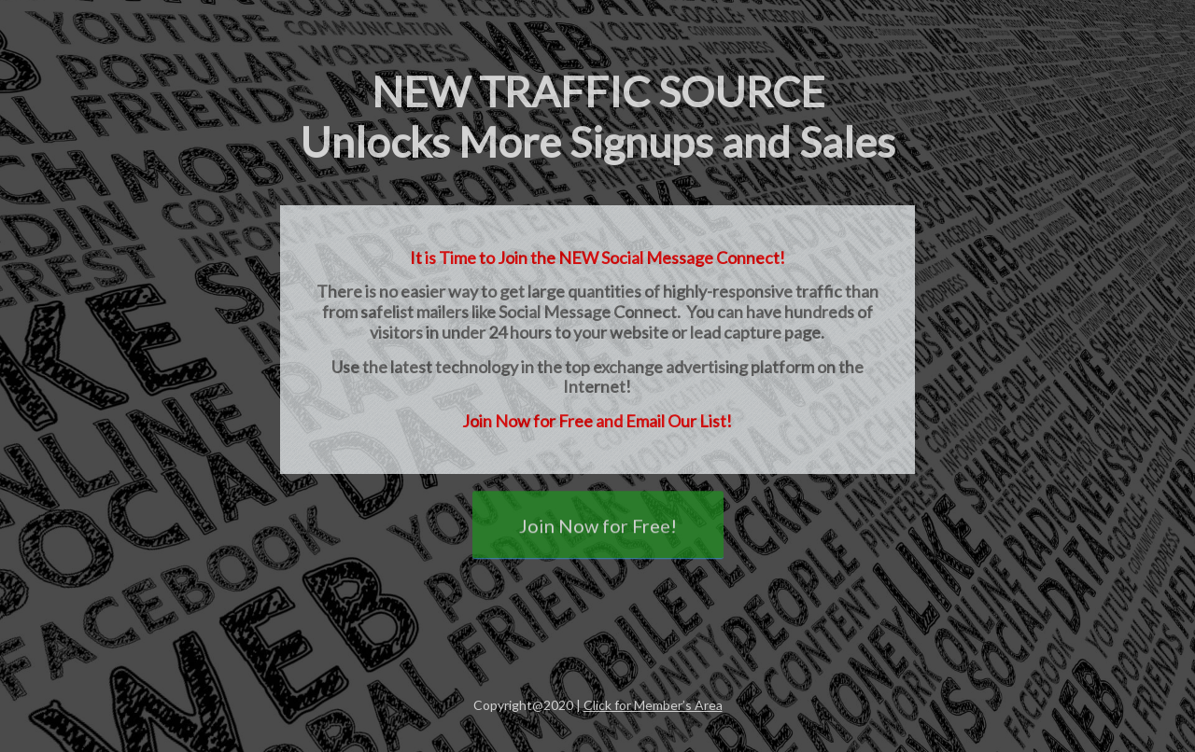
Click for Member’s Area (653, 705)
